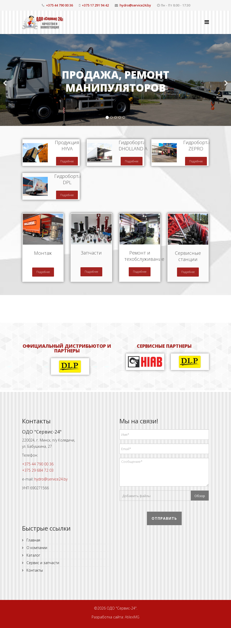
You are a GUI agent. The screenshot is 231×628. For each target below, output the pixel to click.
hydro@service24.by (135, 5)
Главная (32, 540)
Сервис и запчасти (42, 562)
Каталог (32, 555)
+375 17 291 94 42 (95, 5)
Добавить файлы (136, 495)
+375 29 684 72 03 (37, 470)
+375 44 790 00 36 (59, 5)
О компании (36, 547)
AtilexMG (132, 616)
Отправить (164, 518)
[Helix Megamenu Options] (207, 22)
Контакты (34, 570)
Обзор (199, 495)
